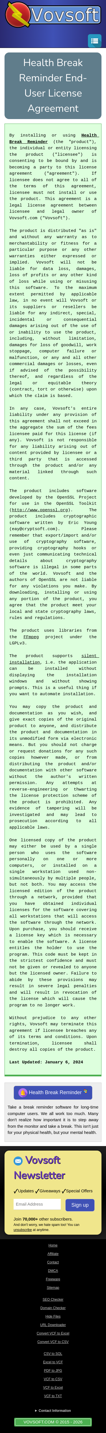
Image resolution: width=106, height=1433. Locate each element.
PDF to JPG (53, 1371)
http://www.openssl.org (40, 510)
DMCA (53, 1271)
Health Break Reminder (53, 1092)
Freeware (53, 1279)
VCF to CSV (53, 1379)
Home (52, 1245)
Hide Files (53, 1316)
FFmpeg (31, 637)
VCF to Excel (53, 1388)
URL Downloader (53, 1325)
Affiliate (53, 1254)
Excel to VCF (53, 1362)
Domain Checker (53, 1308)
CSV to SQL (53, 1354)
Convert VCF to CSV (53, 1342)
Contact (53, 1262)
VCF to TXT (53, 1396)
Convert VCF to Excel (53, 1333)
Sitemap (53, 1288)
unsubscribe (23, 1230)
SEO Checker (53, 1300)
